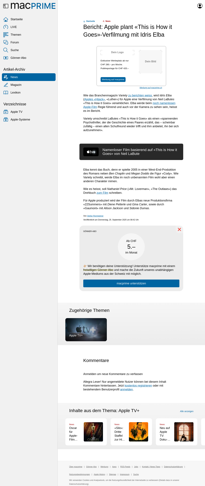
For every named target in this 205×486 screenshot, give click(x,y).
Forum (11, 42)
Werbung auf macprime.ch (150, 88)
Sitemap (112, 474)
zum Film (102, 192)
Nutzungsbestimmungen (79, 474)
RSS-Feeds (125, 467)
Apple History (99, 474)
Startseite (13, 19)
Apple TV (12, 111)
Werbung (104, 467)
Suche (11, 50)
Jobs (136, 467)
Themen (12, 34)
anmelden (126, 389)
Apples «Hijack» (94, 99)
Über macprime (75, 467)
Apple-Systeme (16, 119)
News (10, 77)
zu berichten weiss (140, 95)
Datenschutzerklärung (173, 467)
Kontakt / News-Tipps (151, 467)
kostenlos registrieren (138, 385)
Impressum (124, 474)
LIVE (10, 27)
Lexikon (11, 92)
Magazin (12, 84)
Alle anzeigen (186, 411)
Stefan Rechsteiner (95, 216)
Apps (114, 467)
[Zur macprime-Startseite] (33, 6)
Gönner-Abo (14, 57)
